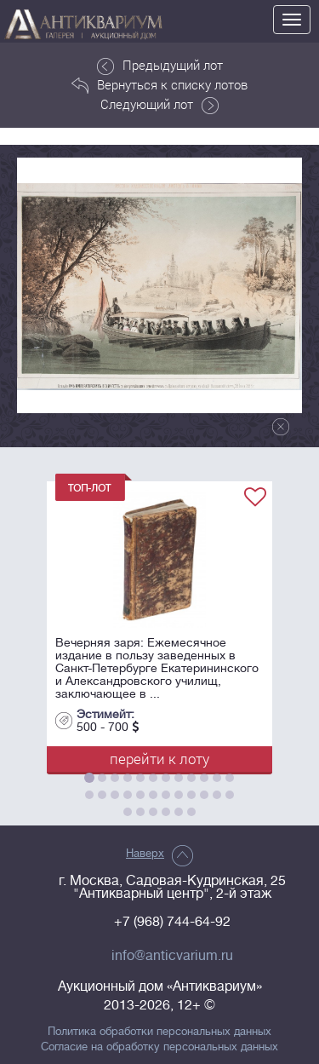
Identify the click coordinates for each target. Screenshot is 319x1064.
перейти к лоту (159, 758)
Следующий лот (159, 104)
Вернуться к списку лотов (159, 85)
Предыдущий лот (160, 65)
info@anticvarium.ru (172, 955)
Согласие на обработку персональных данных (159, 1047)
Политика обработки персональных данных (159, 1031)
